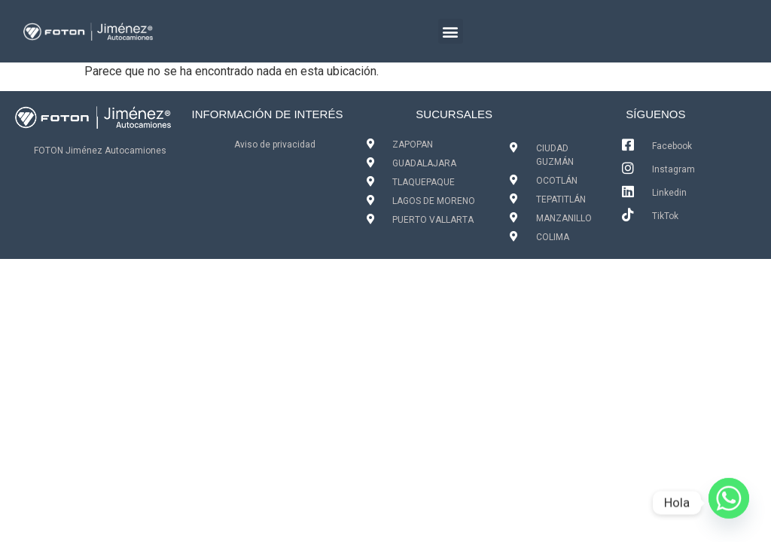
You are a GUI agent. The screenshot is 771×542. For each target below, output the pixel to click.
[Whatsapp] (729, 503)
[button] (450, 31)
